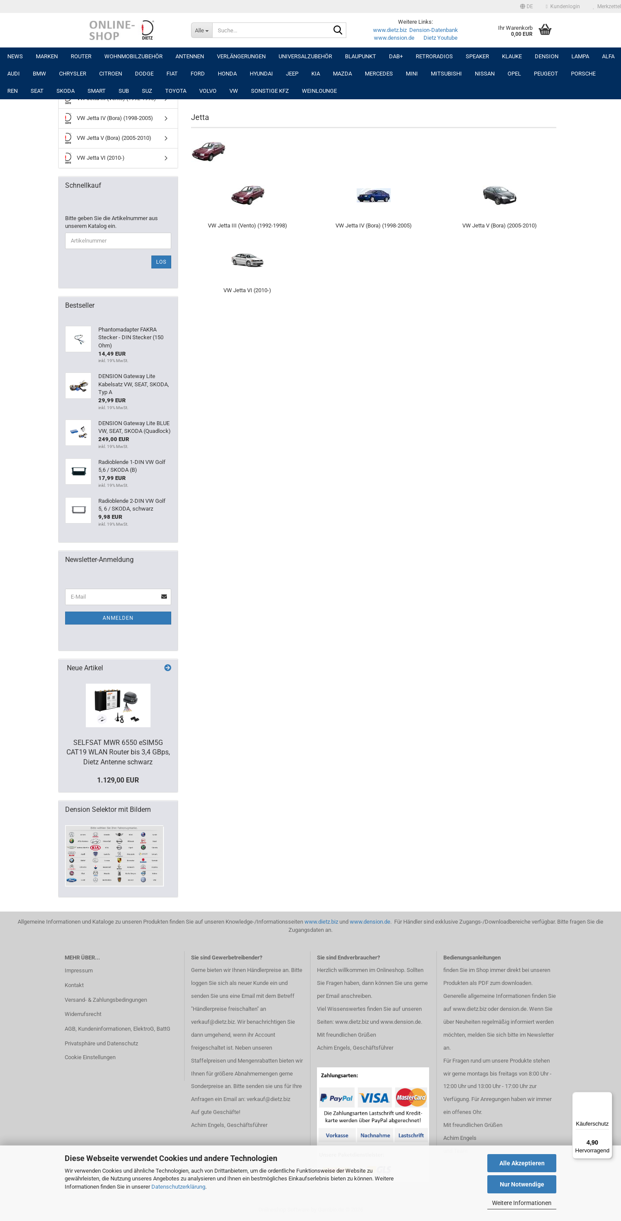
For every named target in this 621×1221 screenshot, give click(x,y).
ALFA (608, 56)
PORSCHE (583, 73)
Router (81, 56)
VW (233, 91)
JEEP (292, 73)
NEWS (15, 56)
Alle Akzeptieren (522, 1163)
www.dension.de (394, 38)
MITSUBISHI (446, 73)
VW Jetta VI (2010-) (95, 158)
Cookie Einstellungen (90, 1057)
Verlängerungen (241, 56)
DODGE (144, 73)
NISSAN (485, 73)
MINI (412, 73)
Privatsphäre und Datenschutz (101, 1043)
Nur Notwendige (522, 1184)
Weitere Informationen (522, 1202)
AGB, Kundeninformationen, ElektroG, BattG (117, 1028)
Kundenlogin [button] (563, 6)
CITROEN (110, 73)
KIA (315, 73)
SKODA (65, 91)
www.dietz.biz (390, 30)
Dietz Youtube (440, 38)
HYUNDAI (261, 73)
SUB (124, 91)
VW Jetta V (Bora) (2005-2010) (108, 138)
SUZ (147, 91)
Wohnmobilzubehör (133, 56)
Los (161, 262)
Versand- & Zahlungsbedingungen (106, 1000)
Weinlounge (319, 91)
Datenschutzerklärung (178, 1186)
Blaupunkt (360, 56)
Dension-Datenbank (433, 30)
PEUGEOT (546, 73)
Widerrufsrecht (83, 1014)
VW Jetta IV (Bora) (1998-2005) (109, 118)
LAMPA (580, 56)
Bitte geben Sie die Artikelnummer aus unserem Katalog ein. (111, 222)
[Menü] (607, 1097)
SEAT (37, 91)
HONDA (227, 73)
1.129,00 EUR (118, 780)
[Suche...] (201, 30)
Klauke (512, 56)
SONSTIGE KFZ (270, 91)
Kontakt (74, 985)
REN (12, 91)
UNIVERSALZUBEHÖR (305, 56)
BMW (39, 73)
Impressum (79, 970)
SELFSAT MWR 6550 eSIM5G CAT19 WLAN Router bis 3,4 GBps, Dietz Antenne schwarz (118, 752)
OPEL (514, 73)
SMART (97, 91)
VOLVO (207, 91)
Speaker (477, 56)
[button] (526, 6)
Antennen (190, 56)
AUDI (13, 73)
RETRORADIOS (434, 56)
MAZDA (342, 73)
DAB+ (396, 56)
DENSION (546, 56)
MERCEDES (379, 73)
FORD (198, 73)
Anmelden (118, 618)
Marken (47, 56)
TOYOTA (175, 91)
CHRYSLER (72, 73)
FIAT (172, 73)
